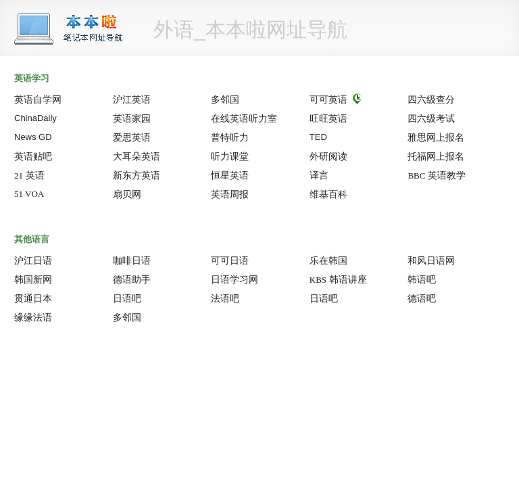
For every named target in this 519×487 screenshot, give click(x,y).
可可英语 (328, 99)
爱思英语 (132, 137)
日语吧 (134, 298)
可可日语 (230, 260)
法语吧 (232, 298)
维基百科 (328, 194)
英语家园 (132, 118)
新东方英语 (136, 175)
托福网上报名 (435, 156)
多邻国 (225, 99)
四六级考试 (431, 118)
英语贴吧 (33, 156)
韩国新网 (33, 279)
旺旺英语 (328, 118)
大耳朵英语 (136, 156)
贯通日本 (33, 298)
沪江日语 (33, 260)
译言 (319, 175)
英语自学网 (37, 99)
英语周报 (230, 194)
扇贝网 (127, 194)
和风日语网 (431, 260)
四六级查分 (431, 99)
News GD (33, 137)
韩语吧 (429, 279)
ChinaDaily (35, 118)
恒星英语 (230, 175)
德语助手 (132, 279)
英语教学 (436, 175)
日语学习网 (234, 279)
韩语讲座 (338, 279)
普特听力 (230, 137)
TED (318, 137)
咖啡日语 (132, 260)
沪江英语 (132, 99)
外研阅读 (328, 156)
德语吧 (429, 298)
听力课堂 (230, 156)
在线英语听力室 (244, 118)
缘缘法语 (33, 317)
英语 (29, 175)
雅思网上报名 (435, 137)
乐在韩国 (328, 260)
